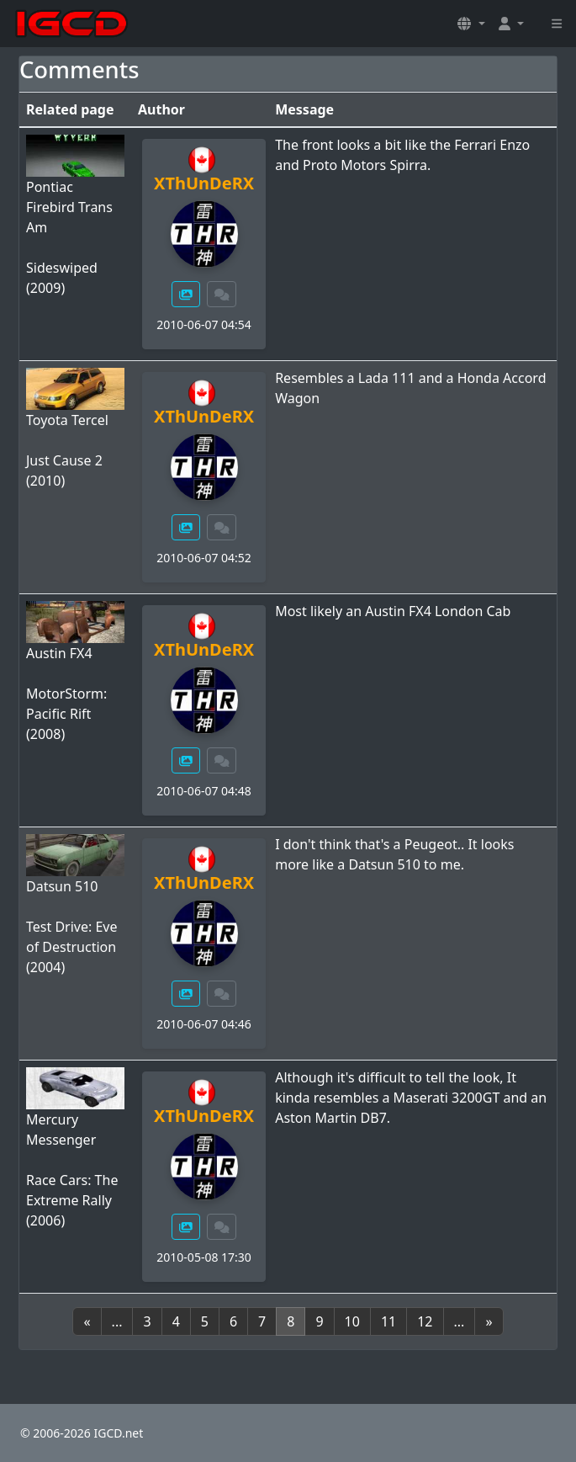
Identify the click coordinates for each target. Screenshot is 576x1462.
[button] (471, 23)
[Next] (488, 1321)
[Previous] (86, 1321)
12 (424, 1321)
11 (388, 1321)
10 (352, 1321)
